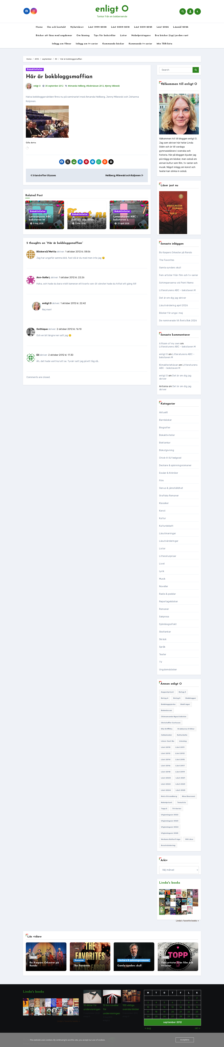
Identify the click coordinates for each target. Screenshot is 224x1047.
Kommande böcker (113, 44)
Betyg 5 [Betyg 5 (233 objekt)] (176, 698)
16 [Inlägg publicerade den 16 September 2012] (197, 1005)
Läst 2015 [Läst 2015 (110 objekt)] (180, 759)
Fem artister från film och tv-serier (178, 275)
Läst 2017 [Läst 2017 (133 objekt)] (180, 766)
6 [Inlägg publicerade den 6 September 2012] (172, 1000)
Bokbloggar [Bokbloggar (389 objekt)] (190, 698)
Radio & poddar (167, 594)
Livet (162, 563)
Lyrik (161, 571)
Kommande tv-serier (140, 44)
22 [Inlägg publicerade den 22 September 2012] (188, 1010)
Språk (162, 646)
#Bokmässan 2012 (95, 85)
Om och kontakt (56, 27)
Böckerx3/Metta (46, 249)
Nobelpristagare (141, 35)
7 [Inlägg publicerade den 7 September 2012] (180, 1000)
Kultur (162, 518)
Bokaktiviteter (35, 69)
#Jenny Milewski (112, 85)
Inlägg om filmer (61, 44)
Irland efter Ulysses (43, 175)
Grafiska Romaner (169, 495)
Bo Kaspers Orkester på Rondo (175, 252)
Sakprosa (164, 616)
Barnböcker (165, 420)
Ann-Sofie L (43, 275)
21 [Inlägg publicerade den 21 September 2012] (181, 1010)
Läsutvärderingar (168, 541)
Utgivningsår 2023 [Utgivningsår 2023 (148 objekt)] (169, 821)
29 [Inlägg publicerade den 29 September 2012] (188, 1014)
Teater (162, 654)
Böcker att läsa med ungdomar (54, 35)
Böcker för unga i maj (171, 313)
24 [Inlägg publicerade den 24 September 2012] (148, 1014)
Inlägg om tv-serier (87, 44)
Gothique (42, 327)
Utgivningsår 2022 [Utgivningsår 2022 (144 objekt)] (169, 815)
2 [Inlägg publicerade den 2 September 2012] (196, 996)
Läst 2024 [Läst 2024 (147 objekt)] (166, 790)
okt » (197, 1026)
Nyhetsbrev (77, 27)
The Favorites (166, 260)
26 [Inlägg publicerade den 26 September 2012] (164, 1014)
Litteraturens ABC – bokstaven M (177, 290)
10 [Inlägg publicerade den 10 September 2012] (148, 1005)
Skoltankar (165, 631)
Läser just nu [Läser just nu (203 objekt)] (167, 741)
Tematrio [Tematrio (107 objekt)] (181, 802)
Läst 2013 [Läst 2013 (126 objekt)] (180, 753)
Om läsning (82, 35)
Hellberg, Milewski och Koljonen (124, 175)
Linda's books (169, 882)
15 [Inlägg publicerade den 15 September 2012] (189, 1005)
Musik (162, 578)
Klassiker (164, 503)
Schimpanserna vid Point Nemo (176, 282)
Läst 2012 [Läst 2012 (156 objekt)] (165, 753)
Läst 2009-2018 (120, 27)
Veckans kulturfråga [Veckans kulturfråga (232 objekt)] (170, 839)
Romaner (164, 609)
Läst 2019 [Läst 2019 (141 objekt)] (180, 772)
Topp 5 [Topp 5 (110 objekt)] (164, 809)
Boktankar (164, 442)
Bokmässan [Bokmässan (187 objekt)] (166, 710)
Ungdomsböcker (168, 669)
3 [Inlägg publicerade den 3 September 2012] (148, 1000)
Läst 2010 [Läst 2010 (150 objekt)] (165, 747)
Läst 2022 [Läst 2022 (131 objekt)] (166, 784)
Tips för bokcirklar (105, 35)
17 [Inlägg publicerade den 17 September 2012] (148, 1010)
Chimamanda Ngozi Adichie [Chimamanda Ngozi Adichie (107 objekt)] (173, 717)
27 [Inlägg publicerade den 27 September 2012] (172, 1014)
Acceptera (184, 1040)
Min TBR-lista (164, 44)
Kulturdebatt (166, 525)
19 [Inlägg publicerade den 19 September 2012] (164, 1010)
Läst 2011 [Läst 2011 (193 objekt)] (179, 747)
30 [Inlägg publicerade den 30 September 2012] (197, 1014)
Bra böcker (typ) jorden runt (171, 35)
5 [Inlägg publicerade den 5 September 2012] (164, 1000)
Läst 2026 (163, 27)
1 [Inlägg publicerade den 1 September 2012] (188, 996)
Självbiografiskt (168, 624)
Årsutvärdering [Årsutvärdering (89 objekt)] (168, 845)
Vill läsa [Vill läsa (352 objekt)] (189, 839)
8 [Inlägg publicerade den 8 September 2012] (188, 1000)
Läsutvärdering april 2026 (173, 305)
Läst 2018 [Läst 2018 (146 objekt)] (165, 772)
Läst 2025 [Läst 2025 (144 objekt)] (180, 790)
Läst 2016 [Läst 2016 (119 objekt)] (165, 766)
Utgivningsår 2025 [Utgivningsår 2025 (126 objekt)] (169, 833)
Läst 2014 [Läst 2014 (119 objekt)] (165, 759)
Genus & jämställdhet (171, 488)
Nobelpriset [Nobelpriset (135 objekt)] (166, 802)
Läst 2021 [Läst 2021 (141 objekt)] (180, 778)
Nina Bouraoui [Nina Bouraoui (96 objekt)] (188, 796)
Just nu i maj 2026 (82, 219)
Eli (37, 353)
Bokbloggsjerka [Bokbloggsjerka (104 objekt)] (168, 704)
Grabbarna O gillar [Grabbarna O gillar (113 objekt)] (185, 729)
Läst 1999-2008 (97, 27)
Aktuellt (163, 412)
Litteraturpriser (167, 556)
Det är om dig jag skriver (172, 297)
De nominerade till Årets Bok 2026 (178, 320)
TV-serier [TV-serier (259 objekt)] (176, 809)
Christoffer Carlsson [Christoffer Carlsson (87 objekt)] (170, 723)
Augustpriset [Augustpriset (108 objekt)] (167, 692)
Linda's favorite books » (187, 921)
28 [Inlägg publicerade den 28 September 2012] (180, 1014)
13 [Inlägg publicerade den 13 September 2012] (172, 1005)
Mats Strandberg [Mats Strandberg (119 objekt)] (169, 796)
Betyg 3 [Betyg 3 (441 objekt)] (182, 692)
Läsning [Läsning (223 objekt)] (183, 741)
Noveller (163, 586)
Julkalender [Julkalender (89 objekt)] (166, 735)
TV (160, 662)
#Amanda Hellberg (76, 85)
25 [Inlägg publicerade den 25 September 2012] (156, 1014)
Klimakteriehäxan (168, 365)
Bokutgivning (166, 450)
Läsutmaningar (167, 533)
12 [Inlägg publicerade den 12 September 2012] (164, 1005)
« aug (148, 1026)
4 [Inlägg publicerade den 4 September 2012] (156, 1000)
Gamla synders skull (170, 267)
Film (161, 480)
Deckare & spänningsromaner (175, 465)
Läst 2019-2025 (143, 27)
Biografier (164, 427)
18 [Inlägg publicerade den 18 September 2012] (156, 1010)
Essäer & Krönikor (168, 473)
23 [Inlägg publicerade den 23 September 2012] (197, 1010)
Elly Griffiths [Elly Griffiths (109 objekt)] (166, 729)
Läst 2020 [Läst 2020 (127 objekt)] (166, 778)
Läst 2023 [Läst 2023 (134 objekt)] (180, 784)
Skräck (162, 639)
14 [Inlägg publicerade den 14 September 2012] (181, 1005)
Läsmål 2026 (180, 27)
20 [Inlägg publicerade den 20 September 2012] (172, 1010)
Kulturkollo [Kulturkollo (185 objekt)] (182, 735)
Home (39, 27)
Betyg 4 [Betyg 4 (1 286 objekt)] (164, 698)
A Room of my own (169, 343)
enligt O (112, 9)
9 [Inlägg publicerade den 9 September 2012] (196, 1000)
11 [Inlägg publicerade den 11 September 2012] (156, 1005)
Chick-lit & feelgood (170, 457)
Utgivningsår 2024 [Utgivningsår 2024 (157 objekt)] (169, 827)
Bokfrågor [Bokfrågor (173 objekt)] (185, 704)
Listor (123, 35)
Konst (162, 510)
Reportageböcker (168, 601)
